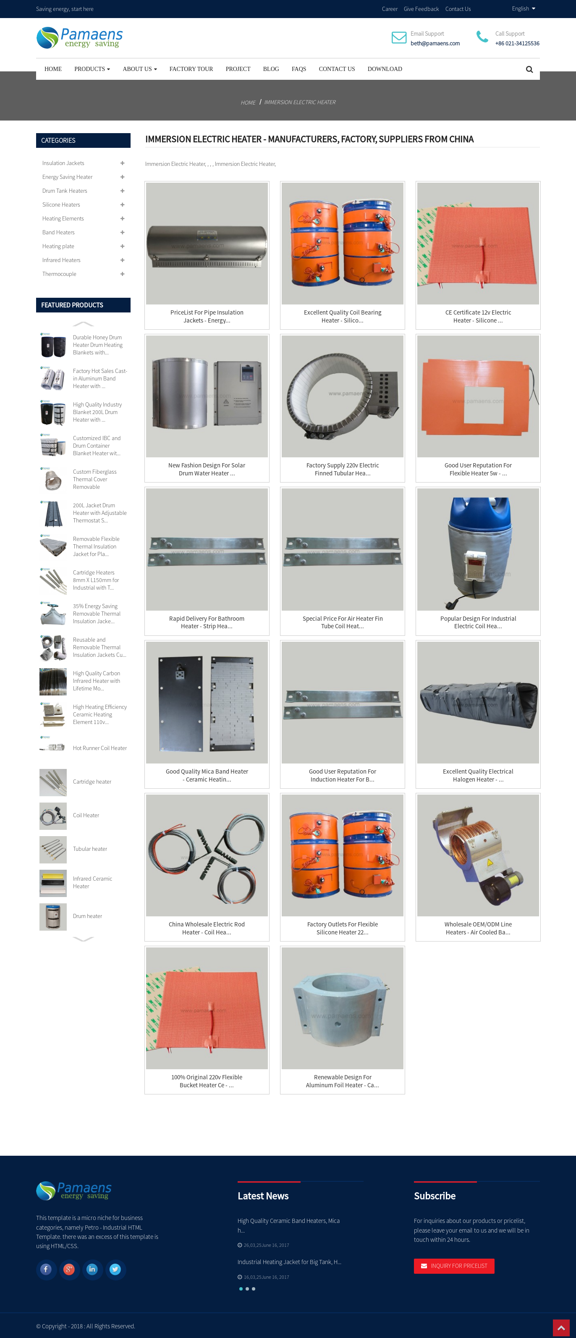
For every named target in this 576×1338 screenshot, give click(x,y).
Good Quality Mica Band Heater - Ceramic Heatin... (207, 774)
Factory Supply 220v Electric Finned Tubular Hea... (342, 468)
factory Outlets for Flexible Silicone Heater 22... (342, 927)
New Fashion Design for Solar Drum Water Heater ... (206, 468)
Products (92, 68)
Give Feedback (421, 8)
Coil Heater (86, 814)
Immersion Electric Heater (299, 101)
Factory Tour (191, 68)
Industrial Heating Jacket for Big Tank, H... (290, 1261)
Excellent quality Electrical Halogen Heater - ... (478, 774)
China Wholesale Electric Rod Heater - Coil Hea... (207, 927)
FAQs (299, 68)
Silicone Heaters (61, 203)
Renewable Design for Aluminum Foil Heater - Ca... (342, 1080)
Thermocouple (59, 272)
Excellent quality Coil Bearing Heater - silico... (343, 315)
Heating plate (58, 245)
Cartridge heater (92, 780)
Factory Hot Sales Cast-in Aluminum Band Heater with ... (100, 377)
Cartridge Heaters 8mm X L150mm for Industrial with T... (96, 578)
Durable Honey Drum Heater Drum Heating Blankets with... (98, 343)
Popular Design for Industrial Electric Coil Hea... (478, 622)
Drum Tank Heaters (64, 189)
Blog (271, 68)
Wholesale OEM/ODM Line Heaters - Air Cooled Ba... (478, 927)
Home (53, 68)
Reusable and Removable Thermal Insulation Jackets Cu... (99, 646)
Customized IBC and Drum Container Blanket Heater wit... (97, 444)
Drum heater (87, 914)
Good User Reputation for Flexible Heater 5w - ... (478, 468)
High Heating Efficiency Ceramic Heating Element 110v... (100, 713)
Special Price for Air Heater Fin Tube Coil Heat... (343, 622)
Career (390, 8)
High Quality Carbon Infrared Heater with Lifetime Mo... (96, 679)
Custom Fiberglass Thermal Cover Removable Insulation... (95, 478)
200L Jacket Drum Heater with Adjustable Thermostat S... (100, 511)
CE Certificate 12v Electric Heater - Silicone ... (478, 315)
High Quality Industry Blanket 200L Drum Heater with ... (97, 410)
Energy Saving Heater (67, 175)
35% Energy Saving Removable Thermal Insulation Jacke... (96, 612)
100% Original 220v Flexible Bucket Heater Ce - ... (206, 1080)
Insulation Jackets (63, 161)
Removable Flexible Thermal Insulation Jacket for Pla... (96, 545)
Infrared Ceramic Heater (92, 881)
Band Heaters (58, 231)
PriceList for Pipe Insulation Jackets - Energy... (206, 315)
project (238, 68)
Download (385, 68)
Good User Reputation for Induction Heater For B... (342, 774)
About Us (140, 68)
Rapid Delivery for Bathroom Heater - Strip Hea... (206, 622)
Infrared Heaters (61, 258)
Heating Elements (63, 217)
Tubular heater (90, 847)
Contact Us (458, 8)
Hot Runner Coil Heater (100, 746)
